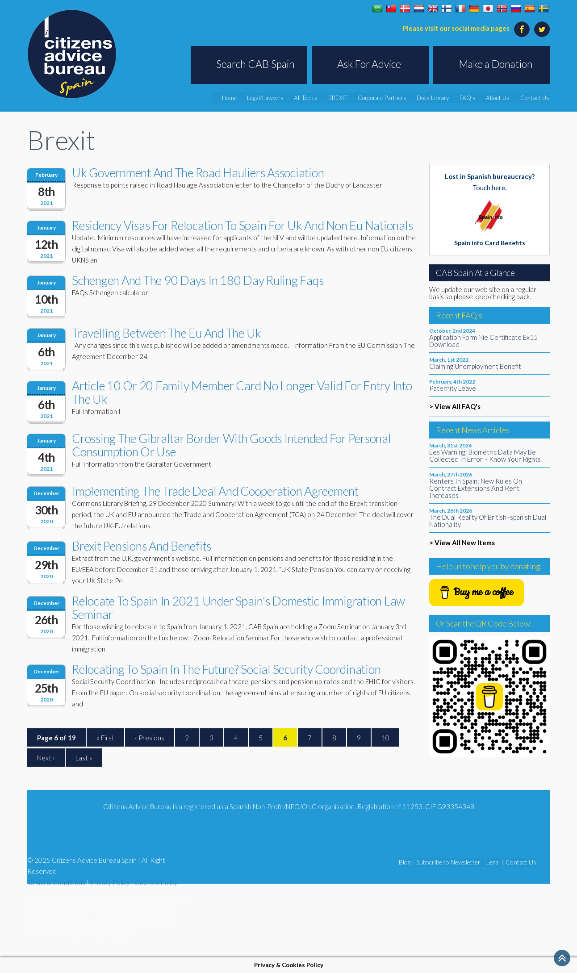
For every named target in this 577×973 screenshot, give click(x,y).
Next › (46, 758)
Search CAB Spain (255, 64)
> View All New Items (462, 543)
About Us (500, 97)
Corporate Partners (388, 97)
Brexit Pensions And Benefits (141, 546)
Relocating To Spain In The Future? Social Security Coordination (226, 669)
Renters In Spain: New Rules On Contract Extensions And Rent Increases (475, 488)
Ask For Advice (369, 64)
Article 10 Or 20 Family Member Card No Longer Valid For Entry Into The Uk (242, 392)
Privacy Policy (110, 882)
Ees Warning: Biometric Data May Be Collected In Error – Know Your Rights (485, 455)
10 (385, 738)
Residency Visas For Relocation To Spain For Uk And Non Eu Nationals (242, 225)
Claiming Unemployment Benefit (475, 366)
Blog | (406, 862)
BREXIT (344, 97)
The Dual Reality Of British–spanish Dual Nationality (487, 520)
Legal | (494, 862)
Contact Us (536, 97)
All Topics (314, 97)
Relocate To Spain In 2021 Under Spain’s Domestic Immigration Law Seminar (238, 607)
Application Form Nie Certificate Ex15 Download (483, 340)
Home (239, 97)
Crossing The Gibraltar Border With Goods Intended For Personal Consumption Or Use (231, 445)
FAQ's (471, 97)
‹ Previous (149, 738)
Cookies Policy (155, 882)
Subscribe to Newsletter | (450, 862)
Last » (83, 758)
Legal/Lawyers (274, 97)
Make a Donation (496, 64)
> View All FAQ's (455, 406)
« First (105, 738)
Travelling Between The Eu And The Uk (166, 333)
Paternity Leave (452, 388)
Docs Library (438, 97)
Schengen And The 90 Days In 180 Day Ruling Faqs (197, 280)
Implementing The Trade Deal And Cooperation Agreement (215, 491)
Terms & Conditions (56, 882)
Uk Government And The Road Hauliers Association (198, 172)
